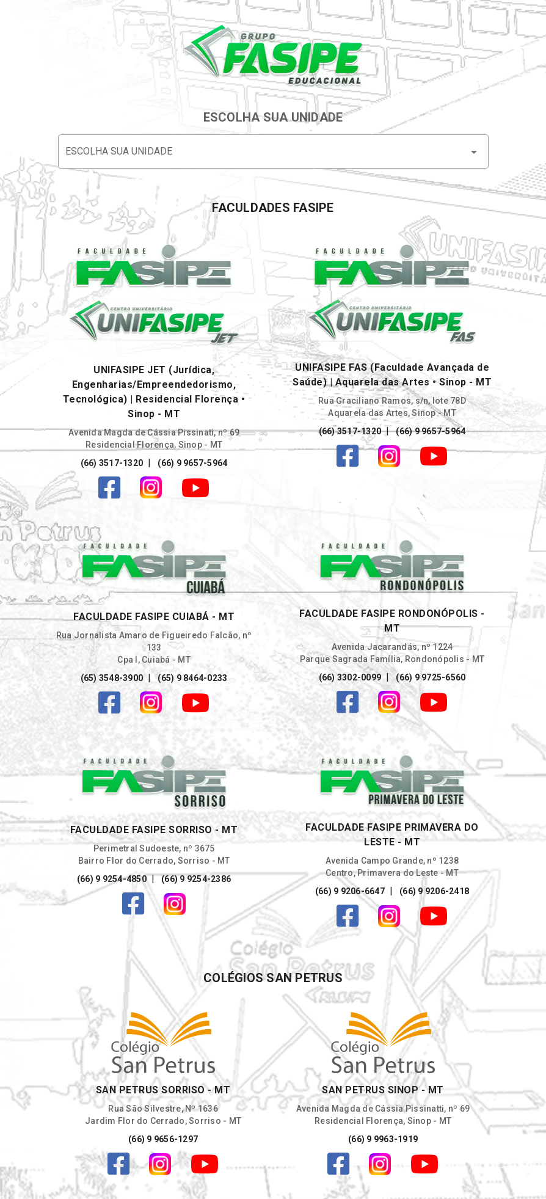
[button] (273, 151)
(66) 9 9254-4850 (112, 879)
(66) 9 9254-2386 (195, 879)
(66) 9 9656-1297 (163, 1139)
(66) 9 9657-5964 (191, 463)
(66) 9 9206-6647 (350, 891)
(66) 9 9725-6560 (429, 677)
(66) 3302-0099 (350, 677)
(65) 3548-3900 (112, 678)
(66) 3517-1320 (112, 463)
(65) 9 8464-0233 (191, 678)
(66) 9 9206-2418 (433, 891)
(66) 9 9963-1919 (383, 1139)
